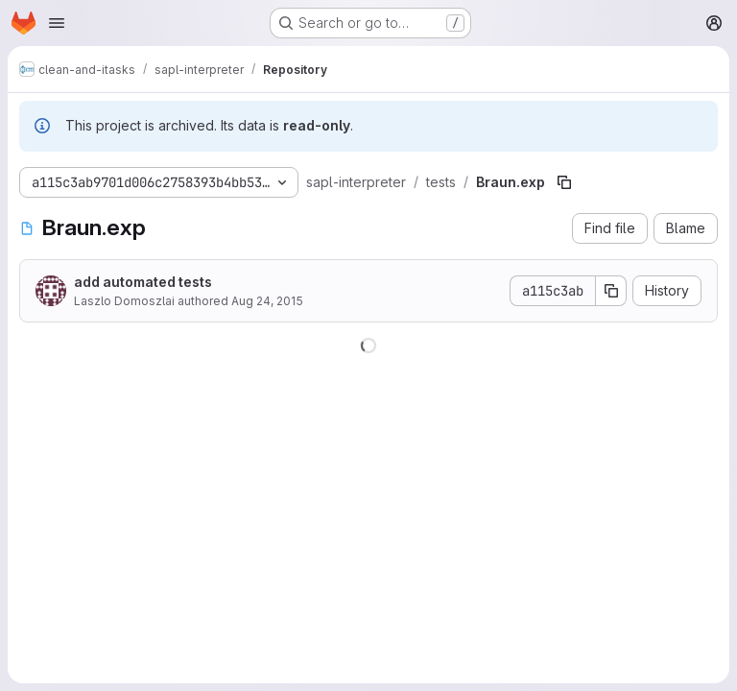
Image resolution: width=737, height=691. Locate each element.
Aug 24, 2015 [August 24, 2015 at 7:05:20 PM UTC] (267, 301)
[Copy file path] (564, 182)
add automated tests (143, 282)
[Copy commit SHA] (611, 290)
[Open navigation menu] (56, 23)
